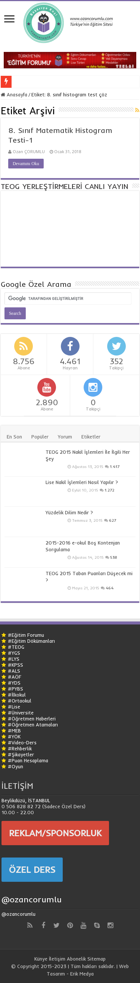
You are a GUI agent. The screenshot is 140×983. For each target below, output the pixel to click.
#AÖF (14, 677)
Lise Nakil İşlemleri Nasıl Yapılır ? (82, 482)
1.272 (109, 490)
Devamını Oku (26, 163)
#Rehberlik (20, 748)
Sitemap (96, 959)
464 (109, 588)
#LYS (13, 659)
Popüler (40, 437)
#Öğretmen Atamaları (33, 725)
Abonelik (76, 959)
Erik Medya (82, 974)
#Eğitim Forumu (26, 635)
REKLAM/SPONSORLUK (55, 832)
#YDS (14, 683)
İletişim (57, 959)
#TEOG (16, 647)
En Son (14, 437)
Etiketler (90, 437)
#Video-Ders (22, 742)
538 (113, 557)
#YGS (14, 653)
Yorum (65, 437)
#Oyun (15, 766)
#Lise (14, 707)
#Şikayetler (21, 754)
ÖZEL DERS (32, 869)
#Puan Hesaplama (28, 760)
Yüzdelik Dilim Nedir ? (69, 512)
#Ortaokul (19, 701)
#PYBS (15, 689)
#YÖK (14, 736)
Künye (40, 959)
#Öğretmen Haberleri (32, 719)
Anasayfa (14, 94)
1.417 (114, 466)
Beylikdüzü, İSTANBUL (25, 800)
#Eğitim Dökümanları (31, 641)
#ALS (14, 671)
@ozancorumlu (31, 899)
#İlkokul (17, 695)
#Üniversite (21, 713)
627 (112, 520)
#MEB (14, 731)
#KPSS (15, 665)
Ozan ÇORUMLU (29, 151)
